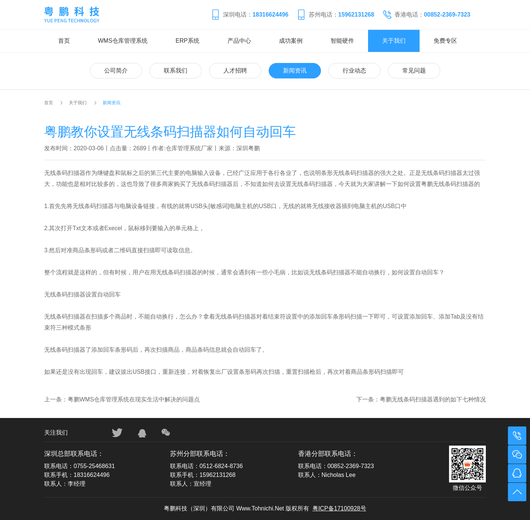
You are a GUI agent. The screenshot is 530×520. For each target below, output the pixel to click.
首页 (64, 41)
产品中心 (239, 41)
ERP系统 (187, 41)
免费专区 (445, 41)
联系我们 (175, 70)
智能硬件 (342, 41)
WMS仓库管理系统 (123, 41)
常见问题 (414, 70)
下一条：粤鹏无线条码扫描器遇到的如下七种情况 (421, 399)
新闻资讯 (295, 70)
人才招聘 (235, 70)
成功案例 (291, 41)
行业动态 (354, 70)
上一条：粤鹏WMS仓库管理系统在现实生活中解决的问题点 (122, 399)
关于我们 (394, 41)
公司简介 (116, 70)
